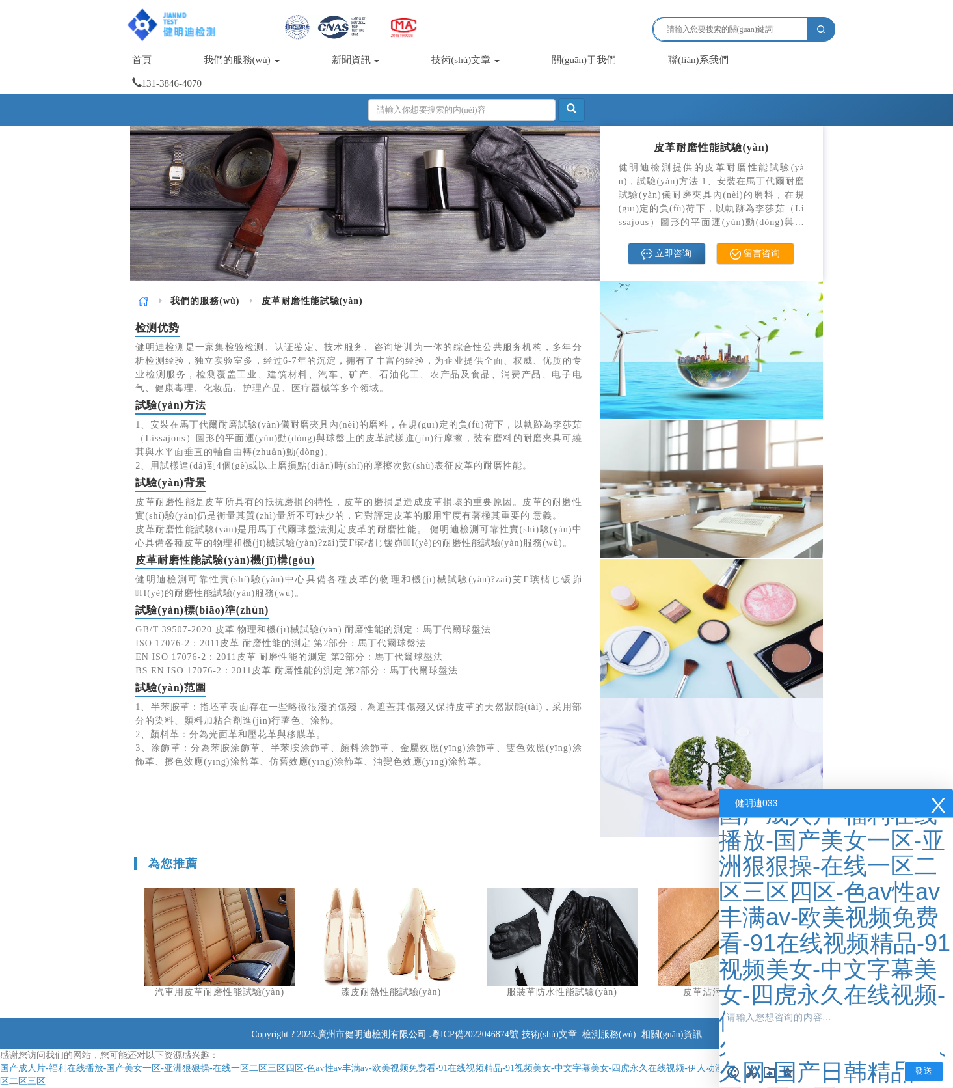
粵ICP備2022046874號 (474, 1034)
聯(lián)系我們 (698, 60)
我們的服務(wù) (242, 60)
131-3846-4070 (167, 83)
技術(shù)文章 (465, 60)
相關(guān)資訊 (671, 1034)
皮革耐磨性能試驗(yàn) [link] (312, 301)
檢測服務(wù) (609, 1034)
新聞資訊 (356, 60)
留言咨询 (755, 254)
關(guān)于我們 (584, 60)
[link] (143, 301)
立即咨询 (666, 254)
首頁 (142, 60)
